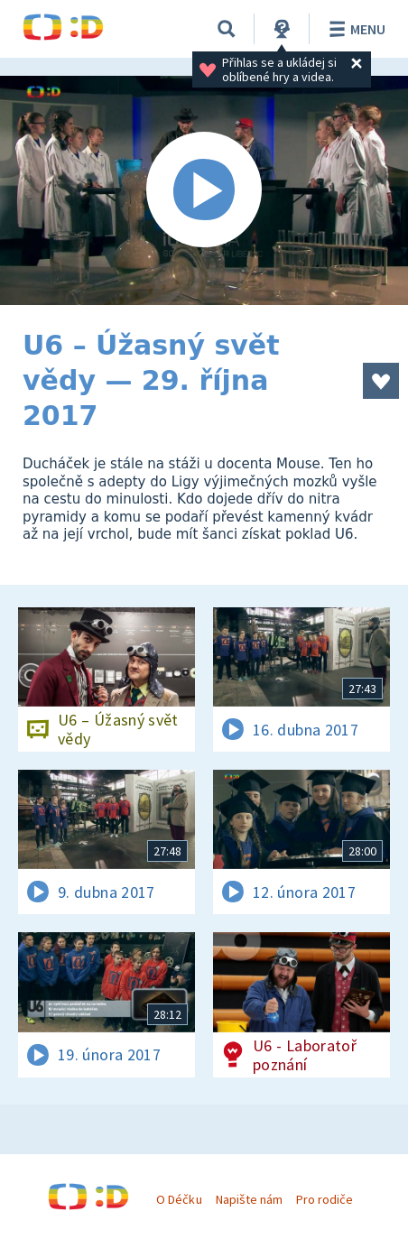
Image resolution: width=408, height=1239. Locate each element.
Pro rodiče (324, 1199)
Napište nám (249, 1199)
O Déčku (178, 1199)
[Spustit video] (204, 190)
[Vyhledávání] (226, 29)
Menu (354, 28)
